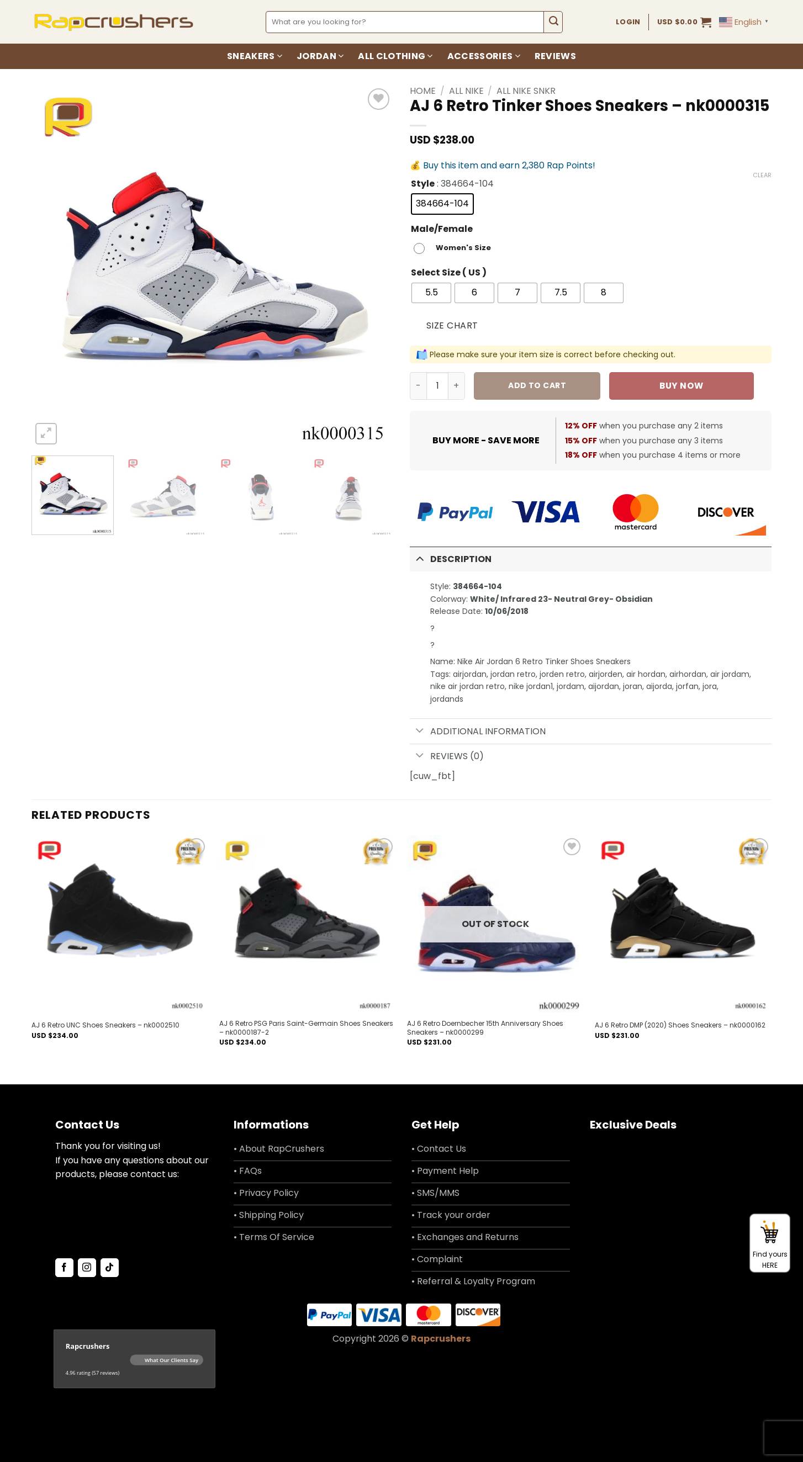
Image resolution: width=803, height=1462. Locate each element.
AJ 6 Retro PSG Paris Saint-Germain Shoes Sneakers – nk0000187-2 (306, 1027)
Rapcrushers (441, 1338)
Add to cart (537, 385)
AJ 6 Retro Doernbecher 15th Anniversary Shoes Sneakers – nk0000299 (485, 1027)
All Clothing (395, 56)
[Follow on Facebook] (64, 1267)
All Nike (466, 90)
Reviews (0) (447, 756)
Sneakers (254, 56)
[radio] (442, 204)
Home (423, 90)
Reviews (555, 56)
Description (451, 558)
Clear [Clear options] (762, 175)
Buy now (681, 385)
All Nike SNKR (526, 90)
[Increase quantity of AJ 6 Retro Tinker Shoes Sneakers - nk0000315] (456, 386)
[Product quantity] (437, 386)
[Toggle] (420, 558)
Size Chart (452, 325)
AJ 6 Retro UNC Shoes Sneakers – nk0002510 (105, 1025)
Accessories (483, 56)
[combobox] (405, 22)
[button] (684, 22)
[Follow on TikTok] (110, 1267)
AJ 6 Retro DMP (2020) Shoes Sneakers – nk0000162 (680, 1025)
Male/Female (442, 229)
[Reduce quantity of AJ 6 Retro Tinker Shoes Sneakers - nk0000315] (418, 386)
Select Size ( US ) (449, 273)
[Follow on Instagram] (87, 1267)
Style (423, 184)
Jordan (320, 56)
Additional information (478, 731)
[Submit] (553, 22)
